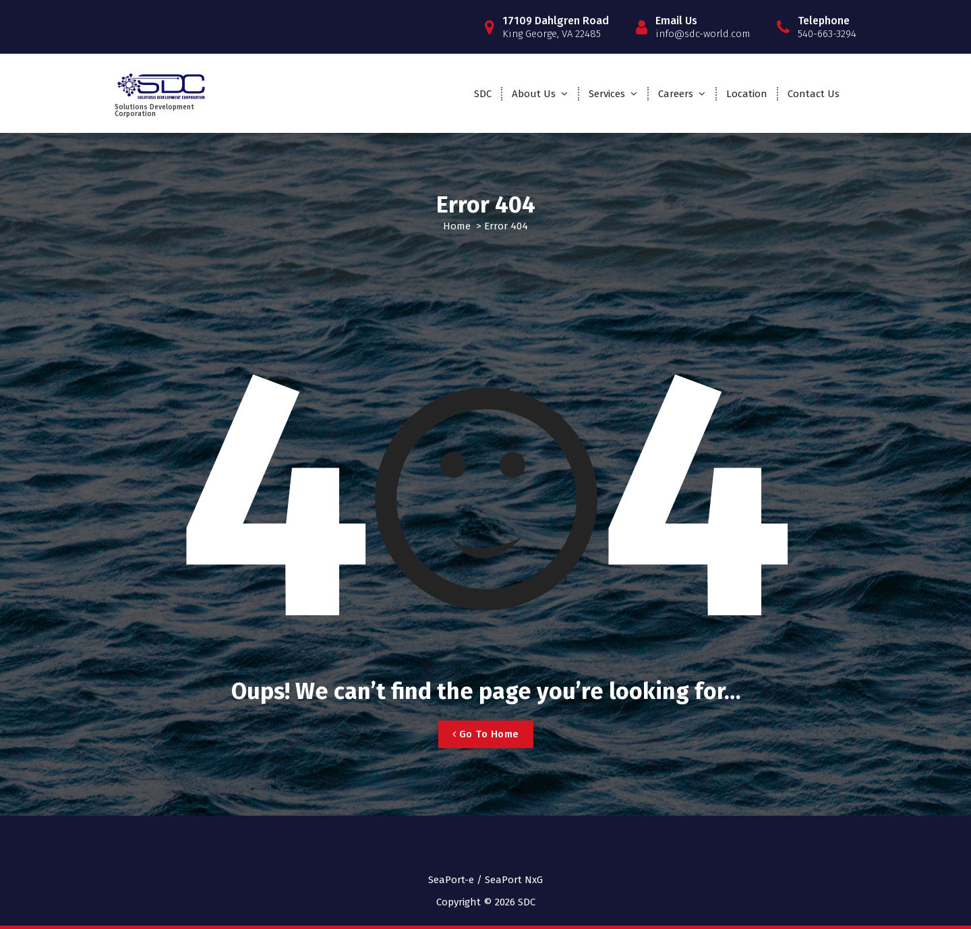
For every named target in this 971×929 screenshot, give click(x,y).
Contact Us (814, 94)
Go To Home (485, 734)
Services (607, 94)
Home (457, 226)
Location (746, 94)
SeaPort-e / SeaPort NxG (485, 880)
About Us (534, 94)
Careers (675, 94)
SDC (483, 94)
